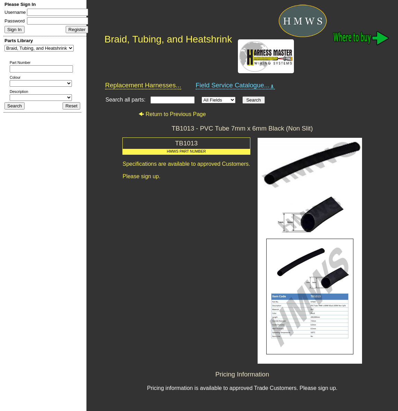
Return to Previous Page (172, 114)
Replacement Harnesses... (143, 85)
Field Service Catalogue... (235, 85)
